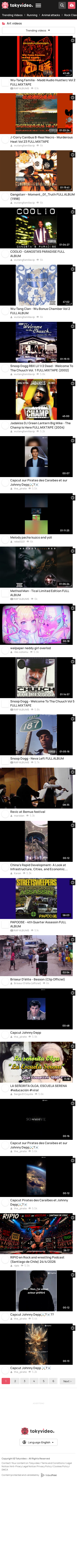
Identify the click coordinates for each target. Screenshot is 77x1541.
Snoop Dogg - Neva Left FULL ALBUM (37, 790)
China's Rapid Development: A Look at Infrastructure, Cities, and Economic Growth (38, 903)
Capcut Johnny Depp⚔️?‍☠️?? (32, 1370)
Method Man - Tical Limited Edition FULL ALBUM (39, 617)
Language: (38, 1501)
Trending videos (38, 30)
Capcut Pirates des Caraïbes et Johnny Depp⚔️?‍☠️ (39, 1253)
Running (32, 15)
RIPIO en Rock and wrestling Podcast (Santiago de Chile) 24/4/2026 (37, 1313)
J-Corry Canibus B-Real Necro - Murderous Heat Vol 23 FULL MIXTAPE (41, 144)
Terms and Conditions (53, 1521)
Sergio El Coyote (21, 1140)
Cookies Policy (61, 1524)
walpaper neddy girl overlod (30, 675)
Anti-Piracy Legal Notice (23, 1524)
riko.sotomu (19, 679)
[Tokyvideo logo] (17, 6)
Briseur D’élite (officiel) (25, 1024)
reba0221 (17, 563)
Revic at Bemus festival (27, 846)
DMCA (5, 1527)
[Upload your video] (71, 5)
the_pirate (18, 508)
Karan (15, 909)
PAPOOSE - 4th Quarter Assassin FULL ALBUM (38, 963)
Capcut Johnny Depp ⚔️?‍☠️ (30, 1426)
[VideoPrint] (48, 1533)
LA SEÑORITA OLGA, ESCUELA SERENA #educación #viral (38, 1134)
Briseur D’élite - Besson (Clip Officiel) (37, 1021)
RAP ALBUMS (19, 91)
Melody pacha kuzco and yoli (31, 559)
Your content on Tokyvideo (26, 1521)
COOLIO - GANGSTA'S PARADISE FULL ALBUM (37, 263)
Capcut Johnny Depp (25, 1076)
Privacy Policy (44, 1524)
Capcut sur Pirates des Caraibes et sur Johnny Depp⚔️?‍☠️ (38, 502)
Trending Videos (12, 15)
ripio (14, 1319)
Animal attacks (51, 15)
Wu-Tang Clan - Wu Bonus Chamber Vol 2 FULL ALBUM (40, 323)
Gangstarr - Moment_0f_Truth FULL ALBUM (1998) (42, 204)
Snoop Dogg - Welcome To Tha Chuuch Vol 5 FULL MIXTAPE (42, 732)
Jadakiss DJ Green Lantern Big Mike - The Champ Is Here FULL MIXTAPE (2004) (40, 442)
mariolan (17, 850)
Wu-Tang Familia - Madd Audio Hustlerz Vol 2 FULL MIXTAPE (42, 85)
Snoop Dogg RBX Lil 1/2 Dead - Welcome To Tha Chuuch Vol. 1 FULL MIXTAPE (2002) (41, 383)
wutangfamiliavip (22, 150)
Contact (6, 1521)
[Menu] (38, 5)
